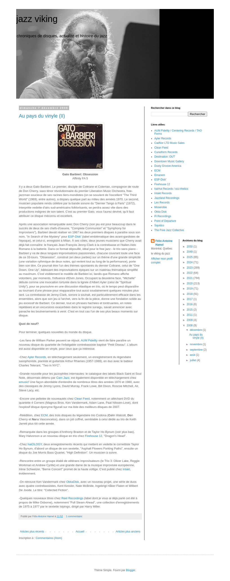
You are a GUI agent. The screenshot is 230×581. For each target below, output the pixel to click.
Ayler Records (36, 357)
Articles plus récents (32, 531)
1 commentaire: (74, 516)
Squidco (159, 225)
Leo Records (162, 202)
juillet (193, 360)
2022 (190, 272)
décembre (196, 330)
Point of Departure (165, 221)
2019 (190, 288)
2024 (190, 262)
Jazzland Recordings (166, 198)
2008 (190, 325)
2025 (190, 257)
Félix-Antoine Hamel (163, 242)
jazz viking (37, 19)
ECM (44, 415)
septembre (196, 349)
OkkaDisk (72, 481)
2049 (190, 251)
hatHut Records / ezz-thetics (171, 188)
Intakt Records (163, 193)
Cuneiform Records (165, 152)
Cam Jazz (62, 377)
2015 (190, 309)
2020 (190, 283)
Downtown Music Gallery (169, 161)
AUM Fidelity (89, 340)
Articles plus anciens (128, 531)
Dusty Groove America (167, 165)
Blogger (130, 570)
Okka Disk (160, 211)
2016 (190, 304)
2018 (190, 294)
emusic (23, 382)
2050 (190, 246)
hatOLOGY (35, 444)
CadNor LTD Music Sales (169, 143)
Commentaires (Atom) (49, 538)
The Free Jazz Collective (169, 230)
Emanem (159, 175)
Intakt (126, 469)
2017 (190, 299)
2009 (190, 320)
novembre (196, 344)
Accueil (80, 531)
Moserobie (160, 207)
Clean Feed (82, 398)
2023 (190, 267)
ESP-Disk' (74, 236)
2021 (190, 278)
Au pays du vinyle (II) (42, 116)
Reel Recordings (72, 498)
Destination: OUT (164, 156)
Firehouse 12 (93, 436)
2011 (190, 314)
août (193, 354)
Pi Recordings (162, 216)
